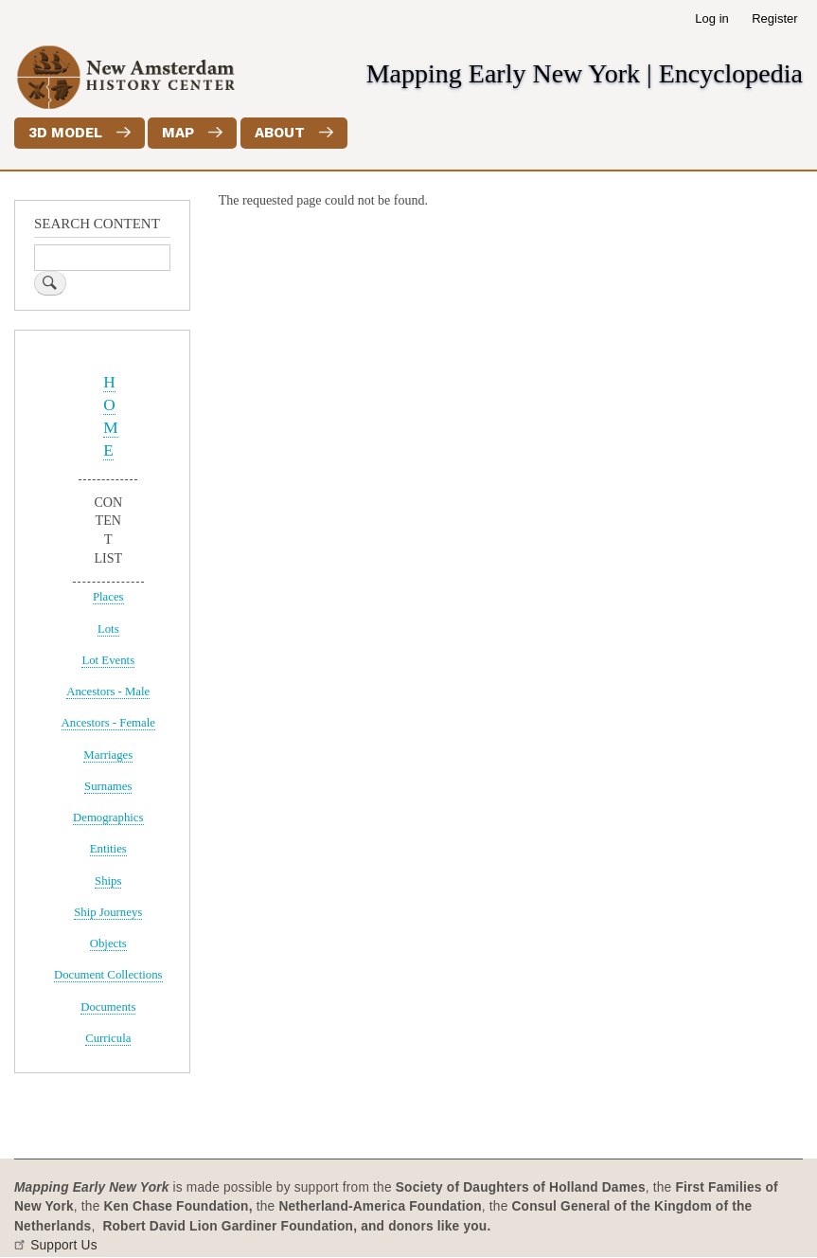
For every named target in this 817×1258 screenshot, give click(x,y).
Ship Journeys (108, 912)
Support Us (64, 1245)
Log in (711, 18)
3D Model (65, 132)
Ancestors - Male (108, 691)
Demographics (108, 817)
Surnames (108, 786)
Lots (108, 629)
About (280, 132)
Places (108, 596)
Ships (108, 881)
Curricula (108, 1038)
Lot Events (107, 660)
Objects (108, 943)
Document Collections (108, 974)
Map (178, 132)
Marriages (108, 755)
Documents (107, 1007)
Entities (108, 848)
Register (774, 18)
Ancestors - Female (108, 722)
